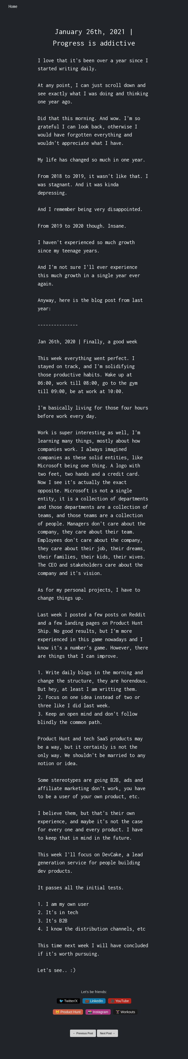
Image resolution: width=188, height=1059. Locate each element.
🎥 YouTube (119, 1001)
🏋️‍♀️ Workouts (125, 1012)
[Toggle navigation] (177, 6)
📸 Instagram (98, 1012)
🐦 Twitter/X (68, 1001)
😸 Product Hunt (68, 1012)
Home (13, 6)
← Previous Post (83, 1033)
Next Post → (107, 1033)
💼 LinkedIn (94, 1001)
